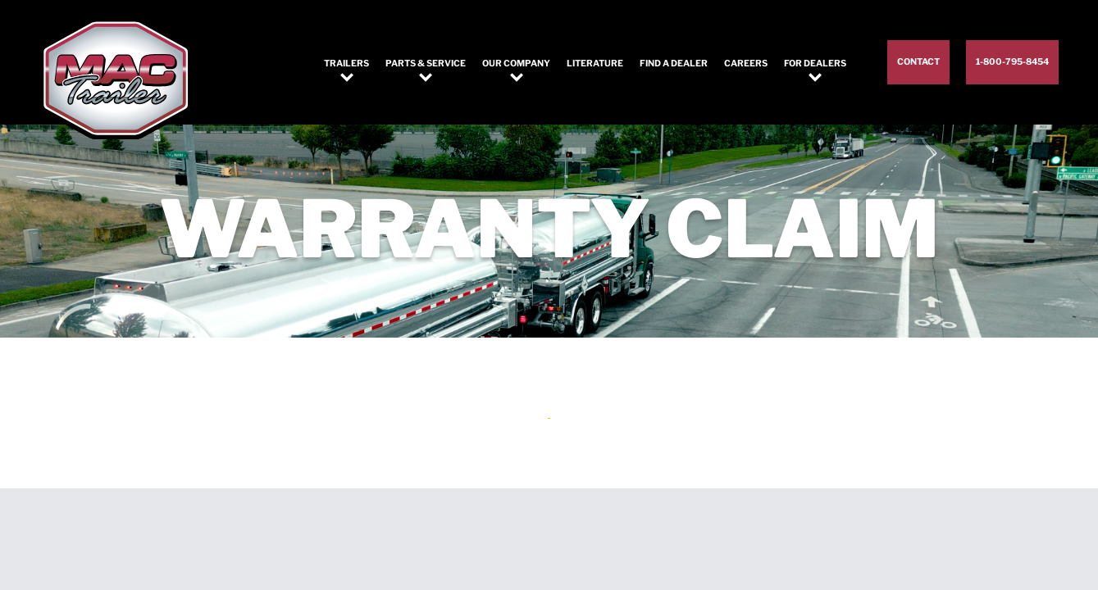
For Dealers (815, 63)
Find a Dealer (674, 63)
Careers (746, 63)
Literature (595, 63)
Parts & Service (425, 63)
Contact (918, 62)
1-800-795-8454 (1012, 62)
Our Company (516, 63)
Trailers (346, 63)
